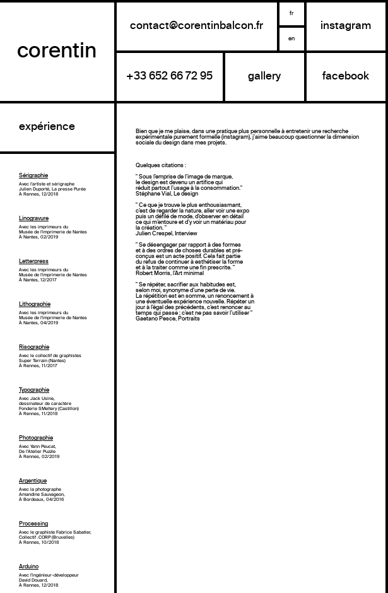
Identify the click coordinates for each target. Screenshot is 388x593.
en (291, 39)
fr (291, 13)
